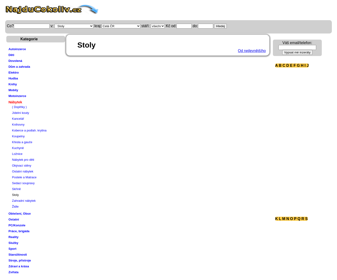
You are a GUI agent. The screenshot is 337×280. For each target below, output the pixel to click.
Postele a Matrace (24, 177)
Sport (12, 248)
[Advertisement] (294, 141)
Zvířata (13, 272)
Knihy (12, 84)
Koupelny (18, 136)
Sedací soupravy (23, 183)
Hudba (13, 78)
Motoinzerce (17, 96)
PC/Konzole (16, 225)
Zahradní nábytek (24, 200)
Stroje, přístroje (19, 260)
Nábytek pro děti (23, 159)
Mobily (13, 90)
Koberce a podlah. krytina (29, 130)
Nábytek (15, 102)
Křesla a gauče (22, 142)
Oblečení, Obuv (19, 213)
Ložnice (17, 154)
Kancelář (18, 118)
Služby (13, 243)
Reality (13, 237)
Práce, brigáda (18, 231)
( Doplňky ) (19, 107)
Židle (15, 206)
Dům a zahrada (19, 66)
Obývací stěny (21, 165)
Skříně (16, 189)
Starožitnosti (17, 254)
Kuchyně (18, 148)
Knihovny (18, 124)
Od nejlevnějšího (252, 51)
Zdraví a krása (18, 266)
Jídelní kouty (20, 113)
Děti (11, 55)
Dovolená (15, 61)
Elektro (13, 72)
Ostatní (13, 219)
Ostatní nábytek (22, 171)
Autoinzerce (17, 49)
